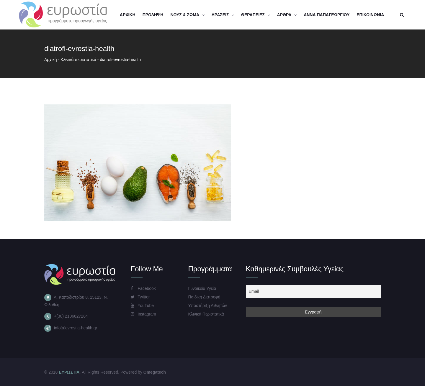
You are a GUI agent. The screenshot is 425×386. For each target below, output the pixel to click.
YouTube (142, 305)
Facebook (143, 288)
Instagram (143, 314)
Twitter (140, 297)
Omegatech (154, 372)
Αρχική (50, 59)
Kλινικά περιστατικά (78, 59)
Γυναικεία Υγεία (202, 288)
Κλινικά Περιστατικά (206, 314)
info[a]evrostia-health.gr (75, 328)
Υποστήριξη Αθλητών (207, 305)
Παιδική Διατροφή (204, 297)
